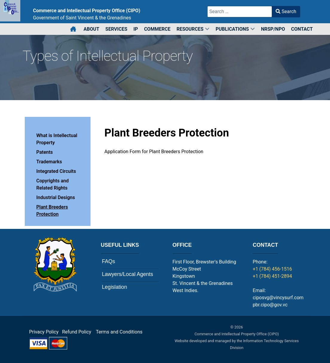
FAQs (108, 261)
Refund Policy (78, 332)
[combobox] (239, 11)
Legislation (114, 287)
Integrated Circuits (56, 171)
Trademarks (49, 162)
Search (286, 11)
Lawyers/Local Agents (127, 274)
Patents (44, 152)
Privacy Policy (44, 332)
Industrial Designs (55, 197)
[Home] (74, 29)
